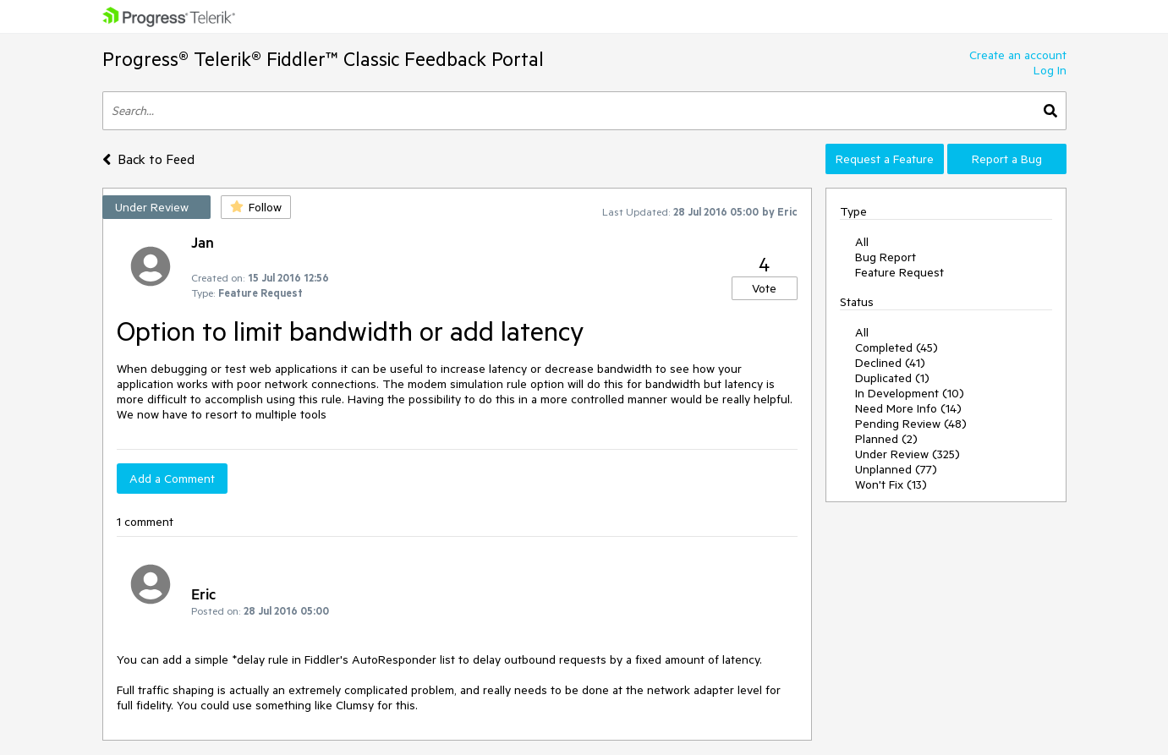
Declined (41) (890, 362)
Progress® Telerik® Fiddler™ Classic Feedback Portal (323, 59)
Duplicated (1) (892, 378)
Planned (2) (886, 438)
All (862, 241)
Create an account (1018, 55)
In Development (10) (909, 393)
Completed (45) (896, 347)
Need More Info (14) (908, 408)
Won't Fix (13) (891, 484)
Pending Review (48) (911, 423)
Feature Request (899, 272)
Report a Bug (1007, 159)
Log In (1050, 70)
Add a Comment (172, 478)
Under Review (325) (907, 454)
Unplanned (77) (896, 469)
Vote (764, 288)
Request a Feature (885, 159)
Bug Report (885, 257)
